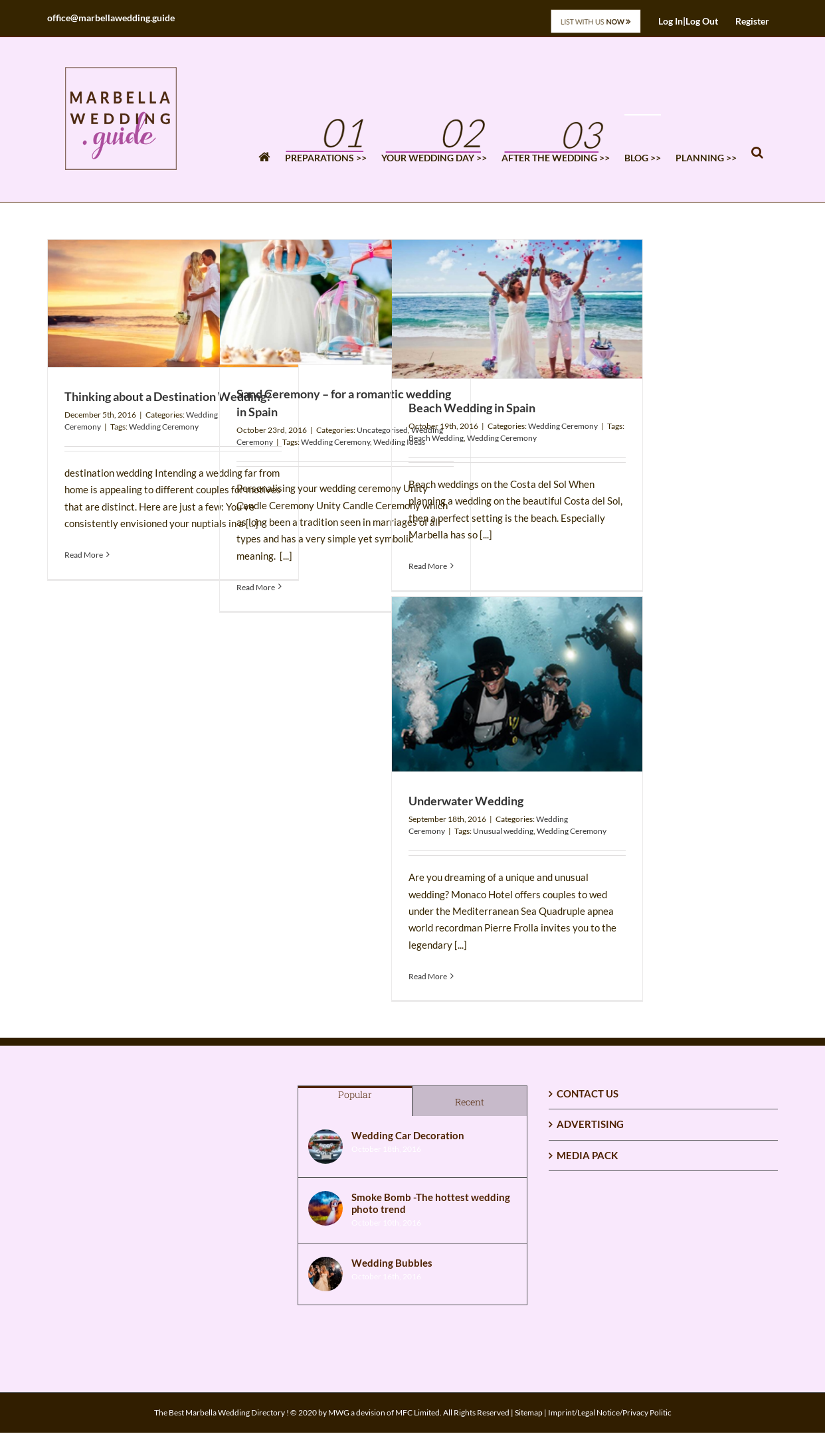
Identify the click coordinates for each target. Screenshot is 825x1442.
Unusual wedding (503, 831)
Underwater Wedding (466, 800)
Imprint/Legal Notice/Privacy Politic (610, 1412)
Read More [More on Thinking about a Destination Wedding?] (83, 555)
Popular (355, 1094)
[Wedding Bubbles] (325, 1274)
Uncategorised (382, 430)
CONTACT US (587, 1093)
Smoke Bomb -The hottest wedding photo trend (430, 1203)
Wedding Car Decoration (407, 1135)
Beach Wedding (436, 438)
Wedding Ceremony (164, 427)
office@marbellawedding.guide (111, 17)
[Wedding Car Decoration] (325, 1146)
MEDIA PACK (587, 1155)
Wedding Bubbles (391, 1263)
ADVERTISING (590, 1124)
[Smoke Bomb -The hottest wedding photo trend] (325, 1208)
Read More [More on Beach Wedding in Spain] (428, 566)
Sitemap (529, 1412)
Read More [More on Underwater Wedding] (428, 976)
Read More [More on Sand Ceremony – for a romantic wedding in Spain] (255, 587)
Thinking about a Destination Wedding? (168, 396)
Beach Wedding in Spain (472, 407)
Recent (469, 1101)
